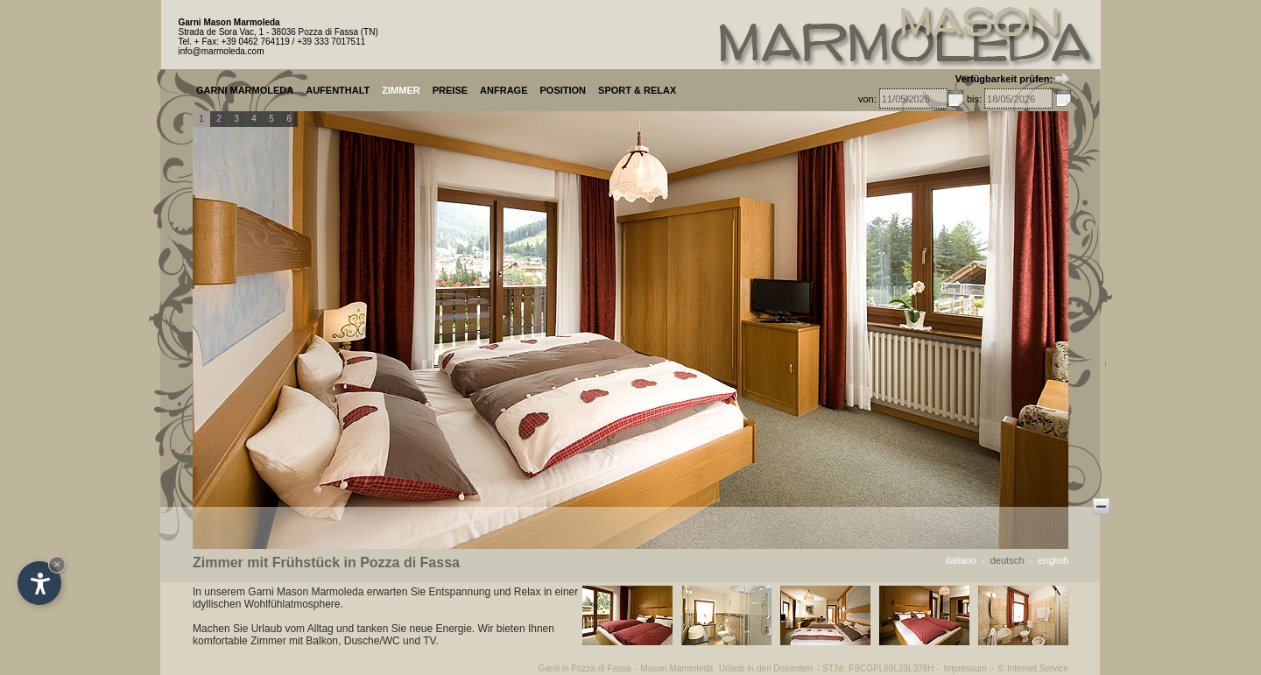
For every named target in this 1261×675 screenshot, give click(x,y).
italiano (961, 560)
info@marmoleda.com (221, 51)
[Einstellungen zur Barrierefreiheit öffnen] (39, 583)
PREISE (450, 90)
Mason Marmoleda (677, 668)
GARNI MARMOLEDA (244, 90)
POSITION (562, 90)
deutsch (1007, 560)
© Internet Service (1033, 668)
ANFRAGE (503, 90)
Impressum (964, 668)
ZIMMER (400, 90)
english (1053, 560)
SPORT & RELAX (637, 90)
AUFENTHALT (338, 90)
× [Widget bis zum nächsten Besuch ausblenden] (56, 564)
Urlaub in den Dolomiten (766, 668)
